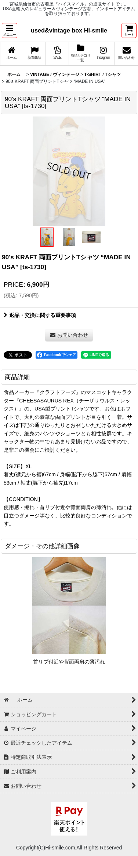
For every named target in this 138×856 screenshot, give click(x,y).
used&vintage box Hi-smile (69, 30)
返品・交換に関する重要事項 (40, 315)
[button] (9, 30)
